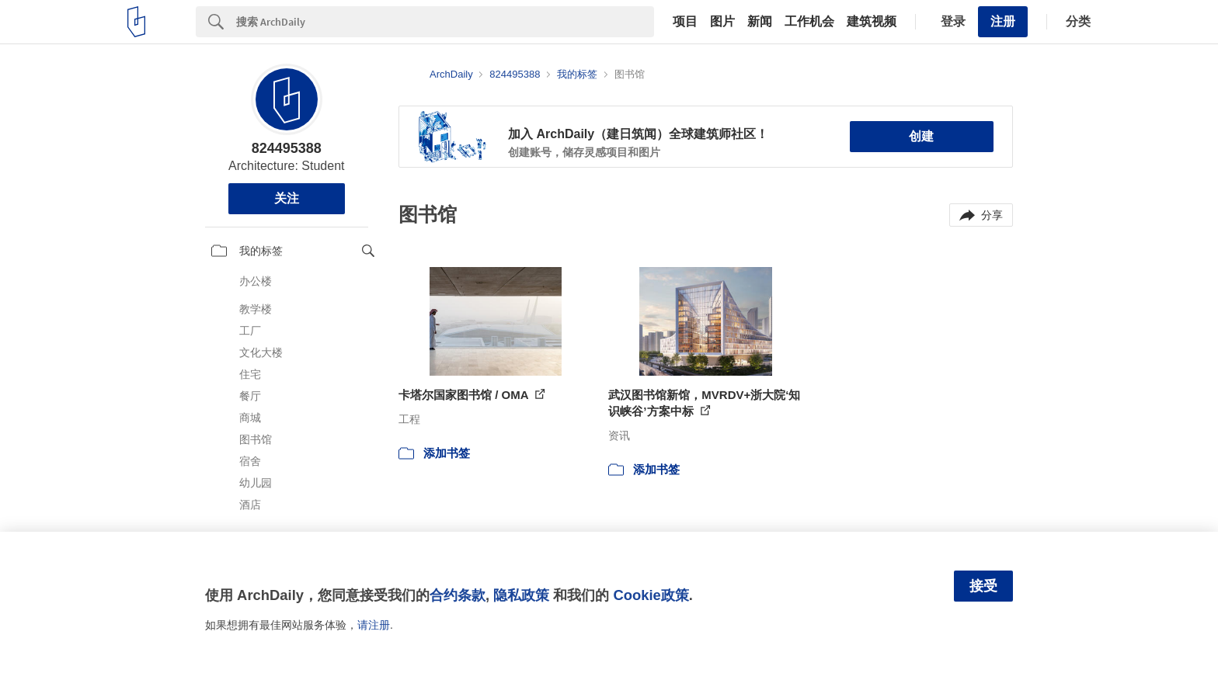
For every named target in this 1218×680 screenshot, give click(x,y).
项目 (685, 22)
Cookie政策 (650, 595)
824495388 (287, 148)
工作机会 (809, 22)
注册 (1002, 21)
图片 (722, 22)
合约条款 (457, 595)
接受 (983, 586)
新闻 (759, 22)
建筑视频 (871, 22)
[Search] (445, 21)
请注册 (373, 625)
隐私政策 (521, 595)
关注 (286, 198)
